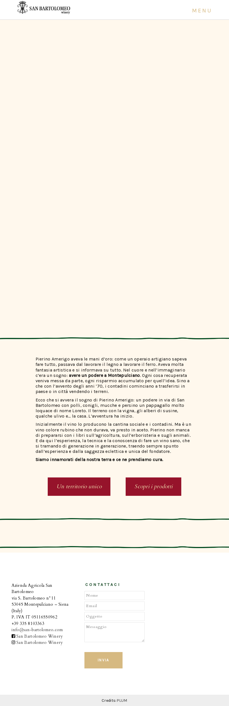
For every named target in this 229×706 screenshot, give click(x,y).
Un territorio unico (79, 486)
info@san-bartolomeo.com (37, 630)
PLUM (122, 700)
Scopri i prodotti (153, 486)
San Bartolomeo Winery (39, 636)
